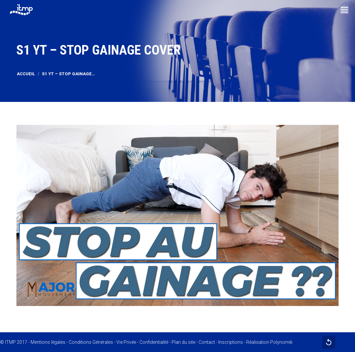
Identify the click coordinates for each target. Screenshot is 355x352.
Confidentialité (153, 342)
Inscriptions (230, 342)
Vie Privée (126, 342)
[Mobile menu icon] (344, 10)
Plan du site (183, 342)
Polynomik (281, 342)
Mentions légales (48, 342)
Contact (207, 342)
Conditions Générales (91, 342)
